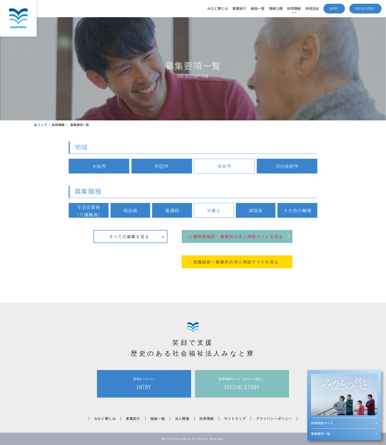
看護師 (172, 210)
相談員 (130, 210)
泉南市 (224, 166)
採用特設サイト (322, 423)
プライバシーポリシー (274, 418)
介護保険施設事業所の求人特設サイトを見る (235, 236)
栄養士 (214, 210)
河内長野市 (287, 166)
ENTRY (144, 384)
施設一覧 (257, 8)
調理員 (256, 210)
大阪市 (99, 166)
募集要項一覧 (320, 433)
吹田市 (162, 166)
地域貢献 (312, 8)
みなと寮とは (217, 8)
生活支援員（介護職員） (88, 211)
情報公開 (276, 8)
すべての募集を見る (129, 236)
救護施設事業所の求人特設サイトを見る (236, 262)
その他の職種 (297, 210)
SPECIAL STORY (242, 384)
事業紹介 (239, 8)
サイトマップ (235, 418)
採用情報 (294, 8)
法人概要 (182, 418)
